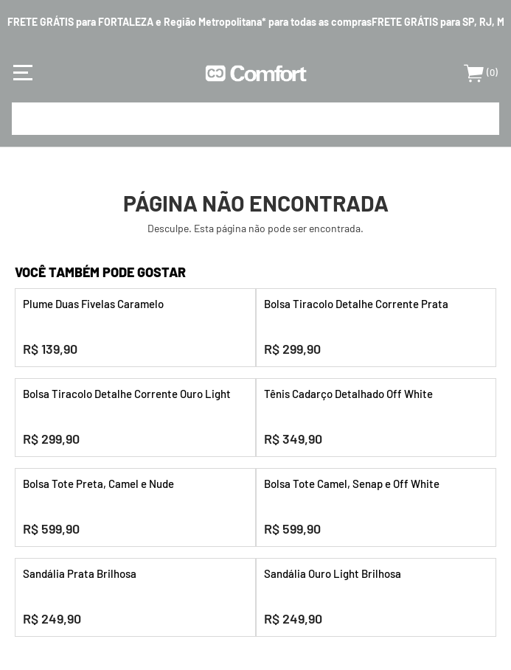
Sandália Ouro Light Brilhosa (332, 573)
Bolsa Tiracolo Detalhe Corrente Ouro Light (127, 393)
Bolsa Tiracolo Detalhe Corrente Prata (356, 303)
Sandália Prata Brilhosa (79, 573)
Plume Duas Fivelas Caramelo (93, 303)
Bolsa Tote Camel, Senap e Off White (351, 483)
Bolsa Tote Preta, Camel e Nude (98, 483)
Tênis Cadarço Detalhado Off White (348, 393)
